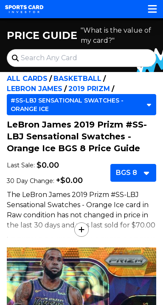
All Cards (27, 79)
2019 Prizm (89, 89)
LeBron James (34, 89)
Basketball (77, 79)
